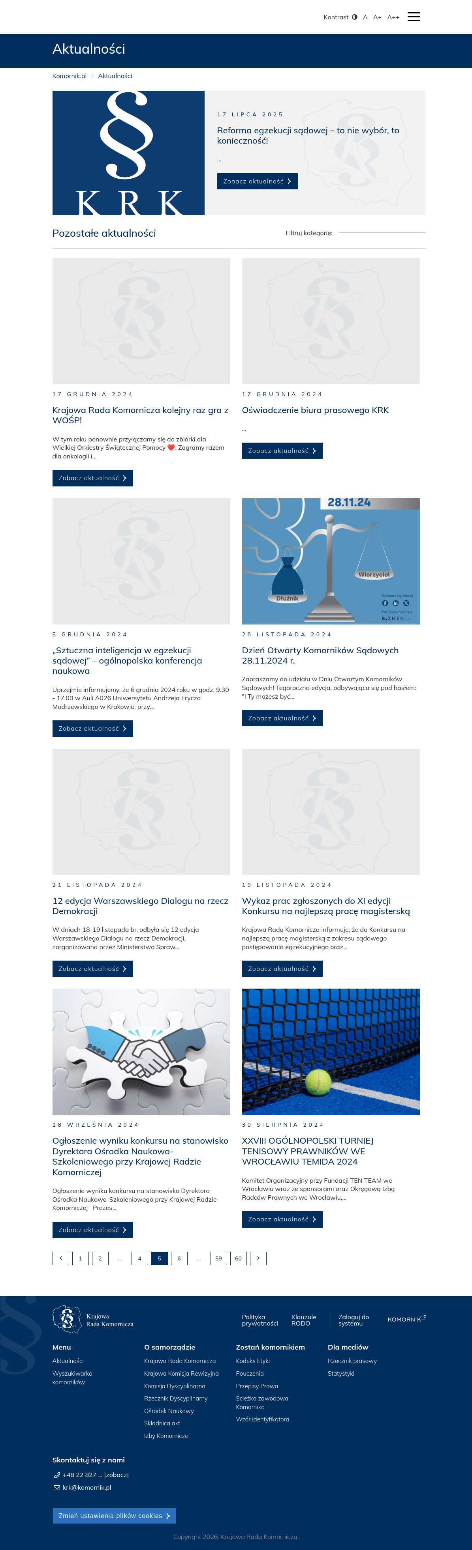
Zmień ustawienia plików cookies (111, 1516)
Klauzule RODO (303, 1320)
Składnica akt (162, 1423)
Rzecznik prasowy (352, 1361)
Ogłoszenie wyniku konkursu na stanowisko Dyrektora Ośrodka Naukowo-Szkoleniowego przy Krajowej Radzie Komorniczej (141, 1156)
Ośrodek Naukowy (169, 1411)
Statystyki (341, 1373)
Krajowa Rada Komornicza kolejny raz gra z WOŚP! (141, 415)
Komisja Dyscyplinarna (174, 1386)
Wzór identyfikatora (263, 1419)
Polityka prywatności (260, 1320)
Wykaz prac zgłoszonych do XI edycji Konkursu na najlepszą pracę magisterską (326, 905)
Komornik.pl (70, 76)
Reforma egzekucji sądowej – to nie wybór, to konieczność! (308, 135)
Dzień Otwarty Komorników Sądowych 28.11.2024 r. (320, 655)
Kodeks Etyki (253, 1361)
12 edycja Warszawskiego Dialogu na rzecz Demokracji (141, 905)
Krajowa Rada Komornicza (180, 1361)
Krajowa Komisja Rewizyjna (181, 1373)
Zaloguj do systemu (353, 1320)
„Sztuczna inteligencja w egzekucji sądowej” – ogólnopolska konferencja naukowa (127, 661)
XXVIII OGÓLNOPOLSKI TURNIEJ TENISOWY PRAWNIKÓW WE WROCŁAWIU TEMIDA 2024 (308, 1151)
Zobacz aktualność (254, 181)
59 (218, 1258)
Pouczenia (250, 1373)
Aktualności (68, 1361)
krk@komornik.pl (87, 1487)
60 (238, 1258)
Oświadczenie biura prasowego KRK (315, 409)
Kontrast (341, 17)
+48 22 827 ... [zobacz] (96, 1475)
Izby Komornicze (166, 1436)
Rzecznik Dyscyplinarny (176, 1398)
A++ (393, 17)
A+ (377, 17)
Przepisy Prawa (257, 1386)
